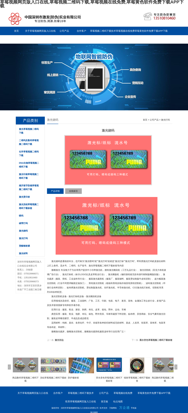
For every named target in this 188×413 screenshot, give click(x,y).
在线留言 (73, 191)
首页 (16, 31)
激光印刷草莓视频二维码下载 (29, 176)
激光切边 (59, 340)
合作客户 (81, 31)
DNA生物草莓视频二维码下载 (29, 165)
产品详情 (55, 191)
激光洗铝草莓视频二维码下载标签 (29, 206)
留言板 (47, 39)
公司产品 (64, 31)
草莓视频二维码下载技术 (103, 31)
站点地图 (118, 401)
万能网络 (113, 408)
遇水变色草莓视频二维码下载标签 (155, 340)
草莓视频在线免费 (125, 31)
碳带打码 (23, 223)
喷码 (21, 215)
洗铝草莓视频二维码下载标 (53, 377)
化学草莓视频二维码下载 (29, 153)
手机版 (133, 408)
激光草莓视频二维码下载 (29, 131)
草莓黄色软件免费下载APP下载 (151, 31)
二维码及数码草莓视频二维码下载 (29, 142)
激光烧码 (23, 230)
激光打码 (23, 238)
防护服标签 (73, 377)
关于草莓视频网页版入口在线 (40, 31)
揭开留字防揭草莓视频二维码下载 (29, 187)
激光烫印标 (24, 197)
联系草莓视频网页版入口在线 (23, 39)
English (64, 39)
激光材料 (23, 253)
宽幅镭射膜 (24, 246)
